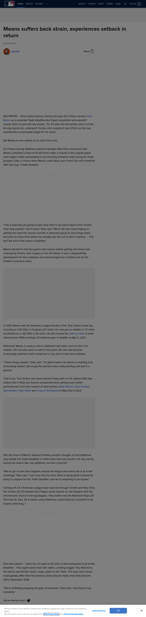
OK (118, 610)
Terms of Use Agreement (73, 614)
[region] (73, 611)
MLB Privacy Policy (51, 614)
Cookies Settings (99, 610)
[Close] (142, 610)
